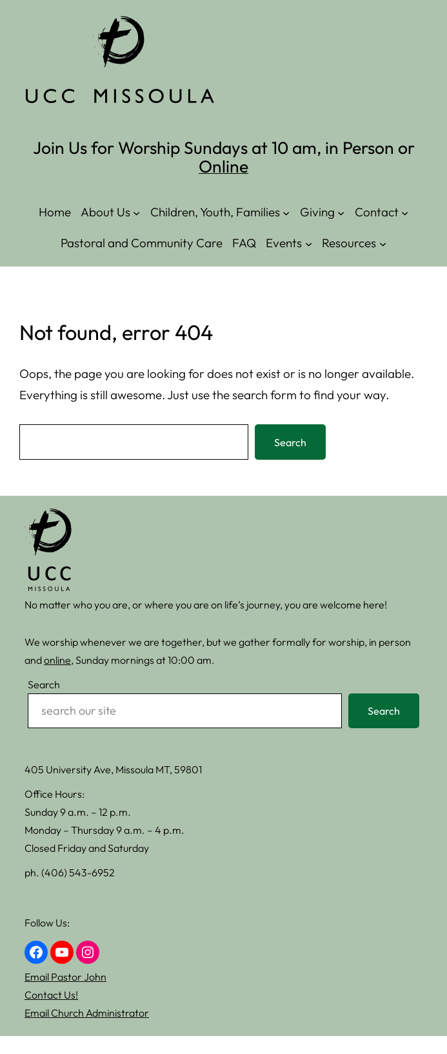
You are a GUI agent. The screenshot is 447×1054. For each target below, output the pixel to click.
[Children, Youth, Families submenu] (286, 212)
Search (290, 442)
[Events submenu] (308, 243)
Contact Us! (51, 994)
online (57, 660)
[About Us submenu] (136, 212)
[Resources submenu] (382, 243)
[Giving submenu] (340, 212)
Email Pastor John (65, 976)
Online (223, 166)
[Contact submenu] (404, 212)
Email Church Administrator (87, 1012)
